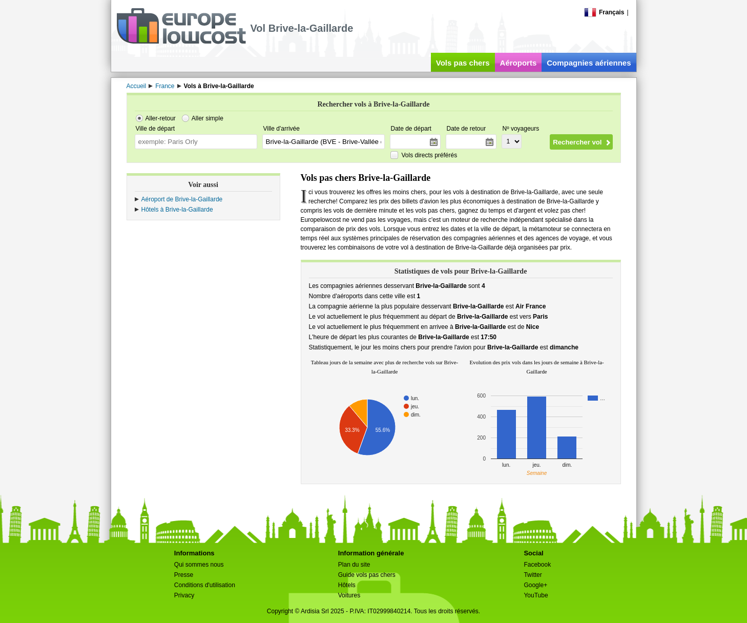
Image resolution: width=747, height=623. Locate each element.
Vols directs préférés (430, 155)
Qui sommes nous (199, 564)
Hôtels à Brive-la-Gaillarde (177, 209)
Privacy (184, 595)
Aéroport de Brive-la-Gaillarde (182, 199)
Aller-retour (161, 118)
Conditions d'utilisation (204, 585)
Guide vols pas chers (367, 574)
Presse (183, 574)
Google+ (535, 585)
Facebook (537, 564)
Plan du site (354, 564)
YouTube (536, 595)
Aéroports (518, 62)
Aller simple (207, 118)
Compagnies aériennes (589, 62)
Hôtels (347, 585)
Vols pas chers (463, 62)
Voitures (349, 595)
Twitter (533, 574)
